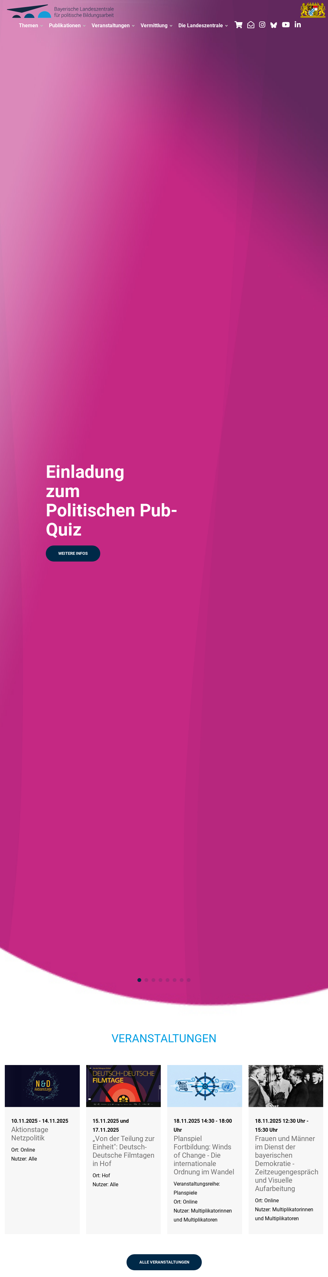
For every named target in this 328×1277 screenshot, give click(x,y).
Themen (31, 25)
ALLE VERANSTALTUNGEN (164, 1262)
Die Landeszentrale (202, 25)
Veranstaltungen (113, 25)
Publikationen (67, 25)
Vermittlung (156, 25)
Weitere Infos (73, 553)
